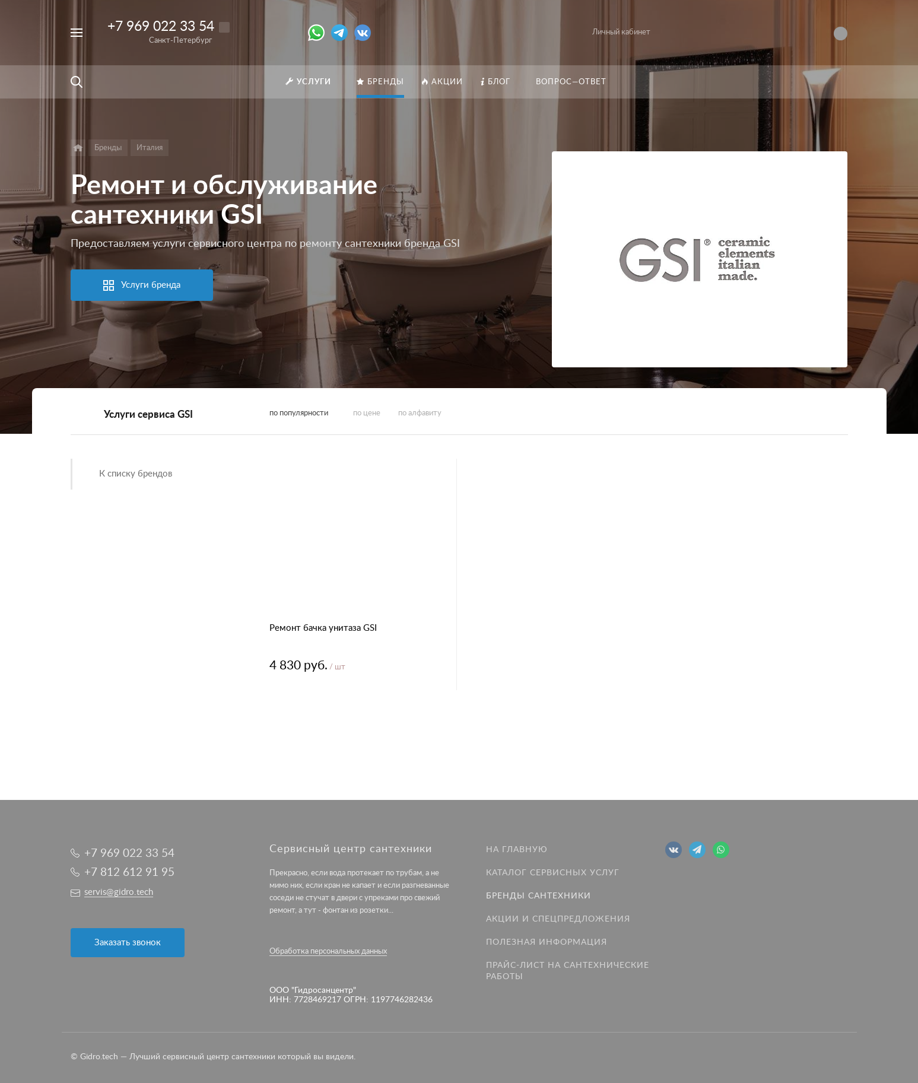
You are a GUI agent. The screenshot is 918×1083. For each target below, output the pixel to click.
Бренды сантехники (538, 896)
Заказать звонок (127, 942)
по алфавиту (419, 413)
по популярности (298, 413)
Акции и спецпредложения (558, 919)
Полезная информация (546, 942)
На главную (517, 850)
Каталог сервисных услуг (553, 873)
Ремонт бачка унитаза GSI (323, 628)
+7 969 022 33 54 (160, 26)
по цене (366, 413)
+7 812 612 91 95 (129, 872)
